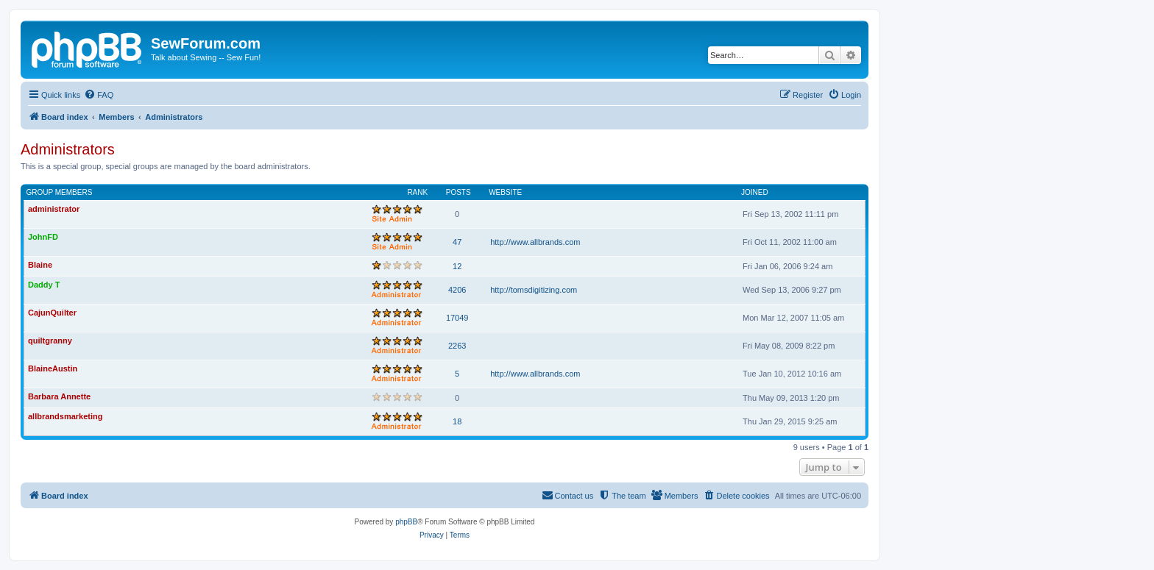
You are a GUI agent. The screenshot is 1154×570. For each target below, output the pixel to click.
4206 (457, 289)
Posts (458, 192)
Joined (754, 192)
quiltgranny (50, 340)
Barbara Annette (59, 396)
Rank (417, 192)
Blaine (40, 264)
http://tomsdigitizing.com (533, 289)
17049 (457, 317)
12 (457, 266)
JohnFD (43, 236)
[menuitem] (98, 95)
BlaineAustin (52, 368)
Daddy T (44, 284)
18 (457, 421)
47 (457, 242)
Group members (59, 192)
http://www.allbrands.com (535, 242)
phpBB (406, 522)
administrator (53, 208)
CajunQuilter (52, 312)
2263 (457, 345)
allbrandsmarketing (65, 416)
